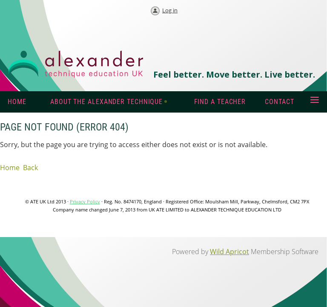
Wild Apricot (229, 251)
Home (10, 167)
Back (30, 167)
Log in (170, 10)
